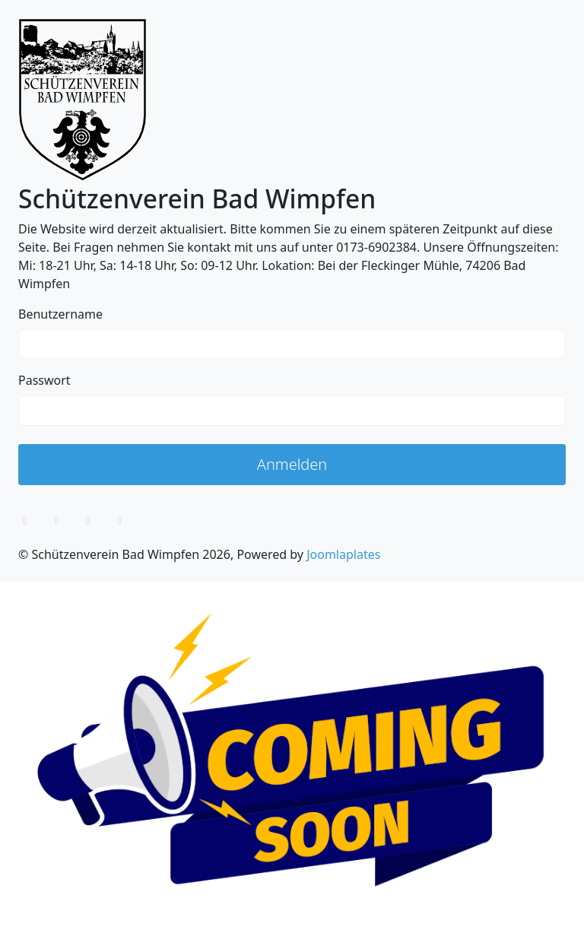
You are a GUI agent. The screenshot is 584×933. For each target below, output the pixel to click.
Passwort (44, 380)
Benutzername (60, 314)
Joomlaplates (343, 554)
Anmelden (292, 464)
